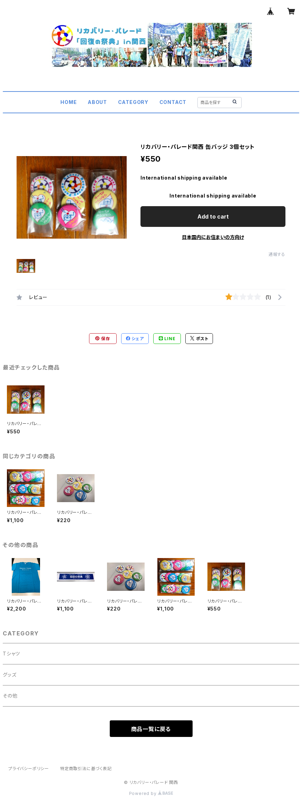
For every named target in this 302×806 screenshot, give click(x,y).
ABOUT (97, 102)
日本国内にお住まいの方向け (213, 237)
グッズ (9, 675)
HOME (68, 102)
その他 (10, 696)
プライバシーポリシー (28, 768)
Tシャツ (11, 653)
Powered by (151, 793)
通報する (277, 254)
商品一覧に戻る (151, 729)
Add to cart (213, 216)
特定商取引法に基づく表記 (86, 768)
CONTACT (173, 102)
